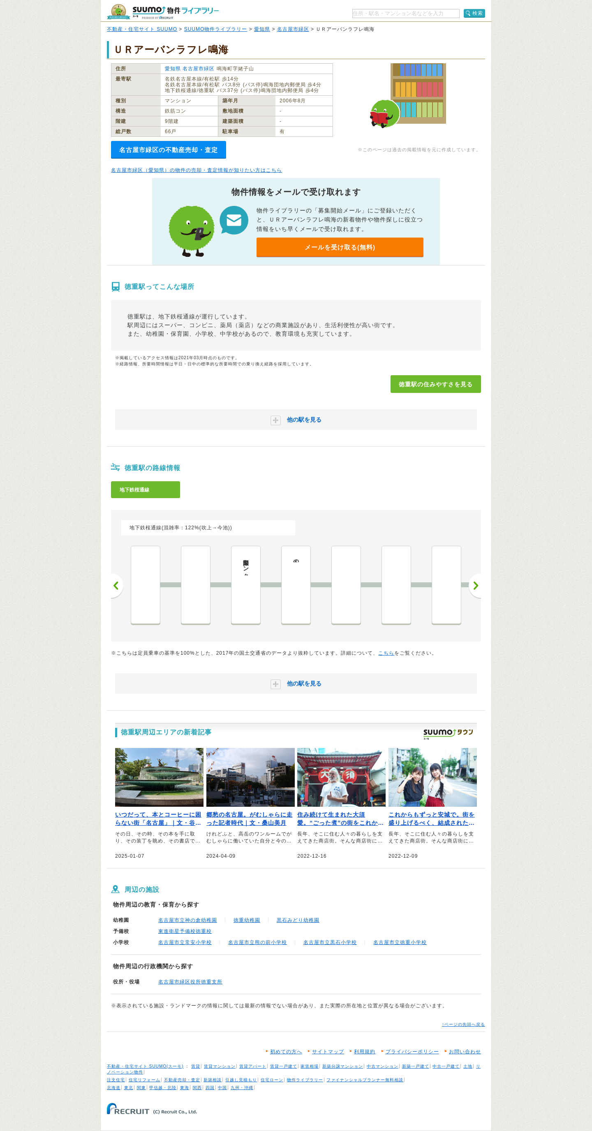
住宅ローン (272, 1080)
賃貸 (195, 1066)
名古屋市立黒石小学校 (330, 942)
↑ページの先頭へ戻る (463, 1024)
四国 (210, 1087)
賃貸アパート (252, 1066)
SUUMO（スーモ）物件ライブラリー (163, 11)
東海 (184, 1087)
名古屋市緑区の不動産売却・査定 (168, 149)
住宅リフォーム (144, 1080)
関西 (197, 1087)
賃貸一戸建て (283, 1066)
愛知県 (262, 29)
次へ (475, 585)
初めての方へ (286, 1052)
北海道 (113, 1087)
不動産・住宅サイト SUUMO (142, 29)
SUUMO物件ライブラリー (215, 29)
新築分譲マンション (342, 1066)
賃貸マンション (220, 1066)
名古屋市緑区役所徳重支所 (190, 982)
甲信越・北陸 (162, 1087)
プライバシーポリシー (412, 1052)
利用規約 (364, 1052)
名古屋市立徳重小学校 (400, 942)
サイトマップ (328, 1052)
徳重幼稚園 (247, 920)
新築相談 (213, 1080)
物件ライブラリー (305, 1080)
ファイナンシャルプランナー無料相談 (364, 1080)
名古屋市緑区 (293, 29)
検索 (477, 13)
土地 (467, 1066)
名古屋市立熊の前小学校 (257, 942)
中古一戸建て (446, 1066)
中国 (222, 1087)
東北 (128, 1087)
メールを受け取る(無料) (340, 247)
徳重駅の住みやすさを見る (436, 384)
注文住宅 (116, 1080)
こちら (386, 653)
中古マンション (382, 1066)
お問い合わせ (465, 1052)
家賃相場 (310, 1066)
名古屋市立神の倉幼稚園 (187, 920)
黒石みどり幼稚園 (298, 920)
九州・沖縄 (242, 1087)
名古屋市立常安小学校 (185, 942)
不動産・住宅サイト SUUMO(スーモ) (145, 1066)
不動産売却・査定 (182, 1080)
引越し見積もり (241, 1080)
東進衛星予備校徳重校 (185, 931)
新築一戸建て (415, 1066)
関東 (141, 1087)
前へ (117, 585)
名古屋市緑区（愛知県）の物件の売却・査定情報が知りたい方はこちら (196, 170)
